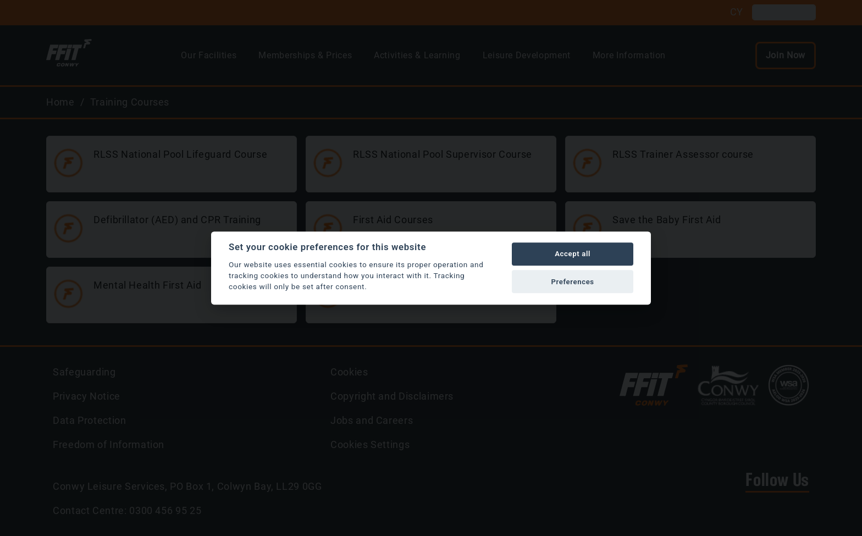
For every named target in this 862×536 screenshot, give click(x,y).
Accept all (572, 254)
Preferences (572, 282)
